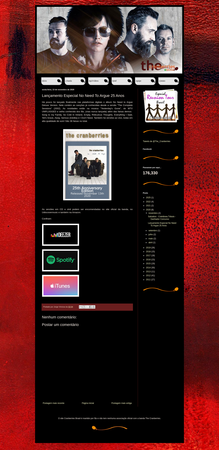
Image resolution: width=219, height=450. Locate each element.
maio (151, 238)
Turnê (114, 81)
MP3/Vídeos (94, 81)
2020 (148, 210)
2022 (148, 201)
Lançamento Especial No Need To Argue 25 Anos (162, 224)
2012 (148, 275)
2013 (148, 271)
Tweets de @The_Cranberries (156, 141)
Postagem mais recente (53, 403)
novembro (153, 213)
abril (151, 242)
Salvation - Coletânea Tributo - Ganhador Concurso (162, 217)
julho (151, 234)
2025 (148, 197)
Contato (162, 81)
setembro (153, 230)
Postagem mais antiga (121, 403)
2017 (148, 255)
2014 (148, 267)
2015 (148, 263)
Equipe (138, 81)
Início (44, 81)
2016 (148, 259)
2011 (148, 279)
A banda (69, 81)
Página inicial (88, 403)
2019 (148, 247)
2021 (148, 205)
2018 (148, 251)
